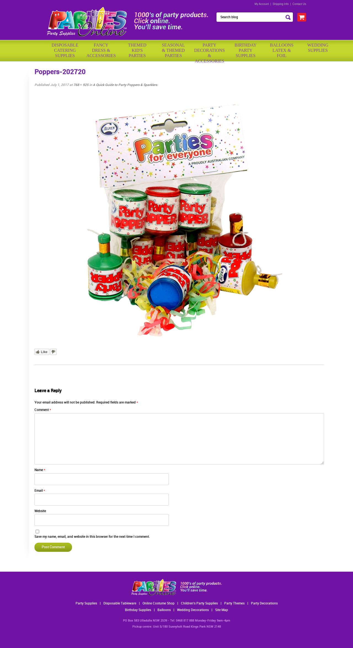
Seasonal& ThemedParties (173, 50)
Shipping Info (280, 4)
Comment (42, 410)
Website (40, 511)
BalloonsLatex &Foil (281, 50)
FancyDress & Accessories (101, 50)
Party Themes (234, 603)
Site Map (221, 610)
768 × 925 (81, 85)
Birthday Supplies (138, 610)
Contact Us (299, 4)
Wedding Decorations (193, 610)
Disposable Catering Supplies (65, 50)
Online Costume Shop (159, 603)
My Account (262, 4)
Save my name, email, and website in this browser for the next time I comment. (92, 537)
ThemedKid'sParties (137, 50)
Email (39, 491)
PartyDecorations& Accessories (209, 51)
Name (39, 470)
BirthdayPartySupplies (245, 50)
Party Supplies (86, 603)
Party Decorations (264, 603)
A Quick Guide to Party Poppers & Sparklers (125, 85)
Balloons (164, 610)
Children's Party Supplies (199, 603)
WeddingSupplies (317, 48)
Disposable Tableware (119, 603)
